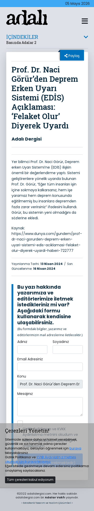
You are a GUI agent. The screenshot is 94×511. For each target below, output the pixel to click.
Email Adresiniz (30, 359)
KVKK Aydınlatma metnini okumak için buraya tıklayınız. (40, 459)
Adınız (22, 341)
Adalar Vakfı (55, 497)
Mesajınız (25, 393)
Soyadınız (61, 341)
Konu (21, 376)
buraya (75, 448)
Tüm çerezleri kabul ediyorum (30, 479)
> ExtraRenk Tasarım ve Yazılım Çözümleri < (47, 502)
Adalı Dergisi (27, 139)
